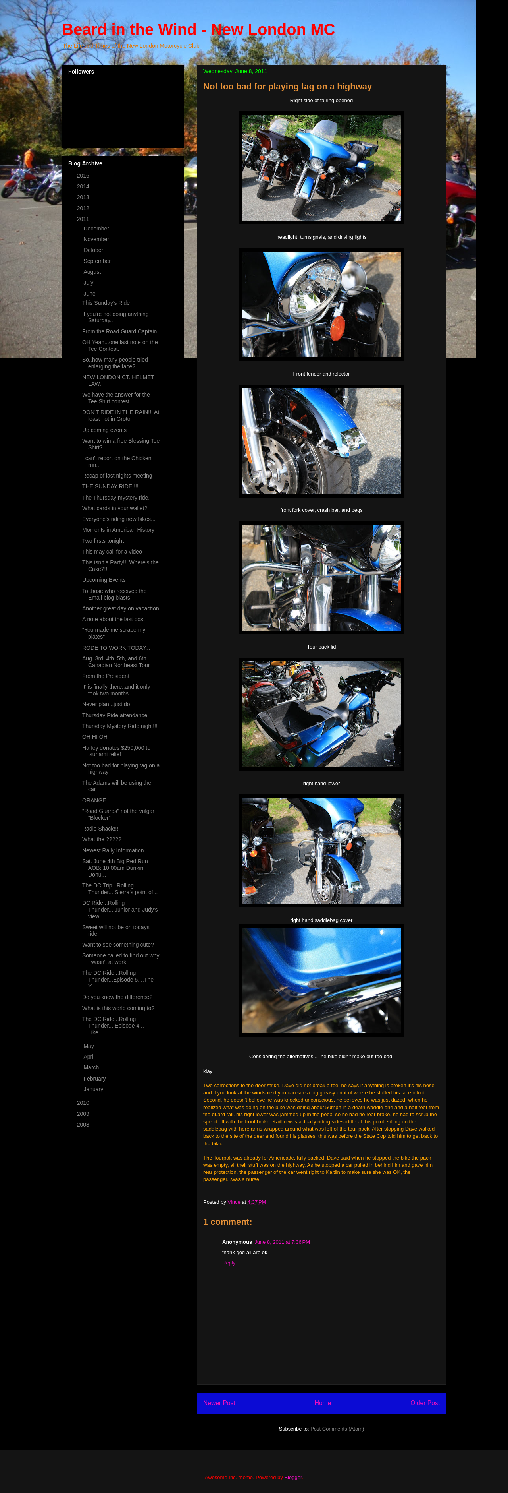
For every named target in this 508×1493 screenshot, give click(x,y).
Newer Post (219, 1403)
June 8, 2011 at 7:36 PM (282, 1242)
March (91, 1067)
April (89, 1056)
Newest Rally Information (113, 850)
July (89, 282)
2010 (84, 1103)
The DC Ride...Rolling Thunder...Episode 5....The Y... (118, 980)
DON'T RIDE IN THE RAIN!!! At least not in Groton (120, 415)
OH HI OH (95, 737)
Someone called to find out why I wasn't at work (121, 958)
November (96, 239)
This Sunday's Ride (106, 303)
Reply (228, 1263)
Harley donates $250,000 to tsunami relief (116, 751)
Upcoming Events (104, 580)
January (94, 1089)
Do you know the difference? (117, 997)
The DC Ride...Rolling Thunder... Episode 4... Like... (113, 1026)
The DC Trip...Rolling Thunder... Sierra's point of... (120, 888)
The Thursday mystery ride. (116, 497)
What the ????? (101, 839)
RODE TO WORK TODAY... (116, 648)
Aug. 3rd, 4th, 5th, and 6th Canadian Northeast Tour (116, 661)
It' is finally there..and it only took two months (116, 690)
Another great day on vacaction (120, 608)
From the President (105, 676)
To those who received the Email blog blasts (114, 594)
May (89, 1046)
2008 (84, 1124)
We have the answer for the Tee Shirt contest (116, 398)
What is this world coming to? (118, 1008)
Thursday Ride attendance (114, 715)
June (90, 293)
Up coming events (104, 430)
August (92, 272)
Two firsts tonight (103, 541)
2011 (84, 219)
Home (323, 1403)
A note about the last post (113, 619)
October (94, 250)
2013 (84, 197)
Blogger (293, 1477)
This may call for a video (112, 551)
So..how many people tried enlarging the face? (115, 363)
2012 (84, 208)
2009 (84, 1114)
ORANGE (94, 800)
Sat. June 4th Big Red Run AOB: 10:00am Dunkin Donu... (115, 868)
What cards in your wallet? (114, 508)
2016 (84, 175)
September (97, 261)
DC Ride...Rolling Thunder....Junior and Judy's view (120, 910)
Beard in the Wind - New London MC (198, 29)
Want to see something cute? (118, 944)
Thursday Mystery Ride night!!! (120, 726)
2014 (84, 186)
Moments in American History (118, 530)
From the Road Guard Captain (119, 331)
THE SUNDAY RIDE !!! (110, 486)
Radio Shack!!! (100, 828)
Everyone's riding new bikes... (119, 519)
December (96, 228)
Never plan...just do (106, 704)
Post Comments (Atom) (337, 1429)
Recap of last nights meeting (117, 475)
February (95, 1078)
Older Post (425, 1403)
